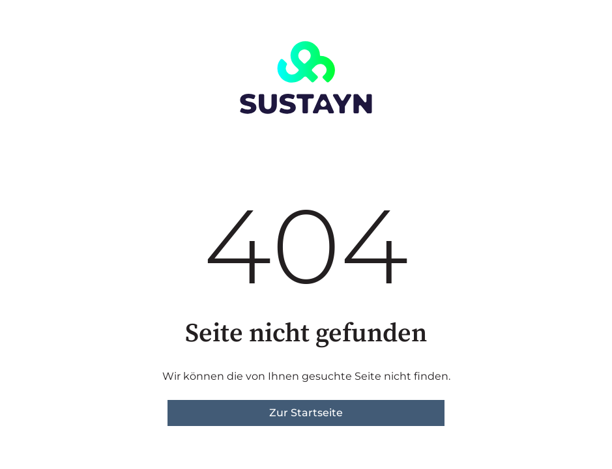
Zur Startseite (306, 412)
